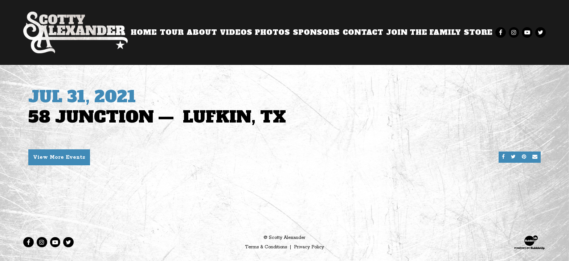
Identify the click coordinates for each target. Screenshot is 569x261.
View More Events (59, 157)
